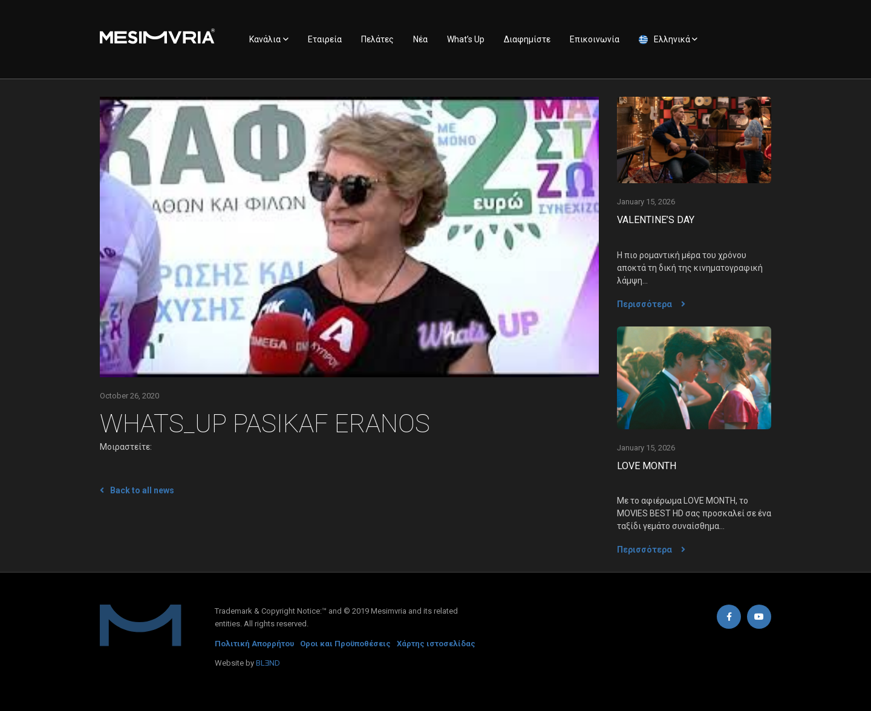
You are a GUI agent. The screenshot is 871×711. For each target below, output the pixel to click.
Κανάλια (265, 39)
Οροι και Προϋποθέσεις (345, 643)
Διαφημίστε (527, 39)
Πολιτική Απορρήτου (254, 643)
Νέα (420, 39)
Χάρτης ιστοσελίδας (436, 643)
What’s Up (465, 39)
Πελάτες (377, 39)
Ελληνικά (672, 39)
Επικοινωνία (594, 39)
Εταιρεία (325, 39)
